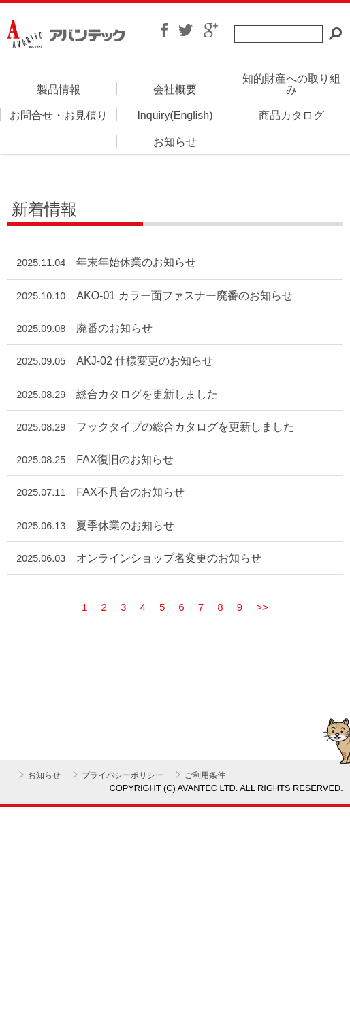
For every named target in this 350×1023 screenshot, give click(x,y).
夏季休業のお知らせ (125, 525)
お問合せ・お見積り (59, 115)
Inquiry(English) (174, 115)
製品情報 (58, 89)
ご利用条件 (205, 775)
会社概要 (175, 89)
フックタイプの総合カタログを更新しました (185, 427)
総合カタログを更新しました (147, 394)
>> (262, 607)
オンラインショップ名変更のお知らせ (168, 558)
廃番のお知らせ (114, 328)
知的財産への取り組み (291, 84)
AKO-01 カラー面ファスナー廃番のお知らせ (184, 295)
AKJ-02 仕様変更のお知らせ (144, 361)
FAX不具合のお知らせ (130, 492)
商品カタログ (291, 115)
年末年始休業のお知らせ (136, 262)
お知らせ (175, 142)
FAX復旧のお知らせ (124, 459)
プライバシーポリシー (122, 775)
